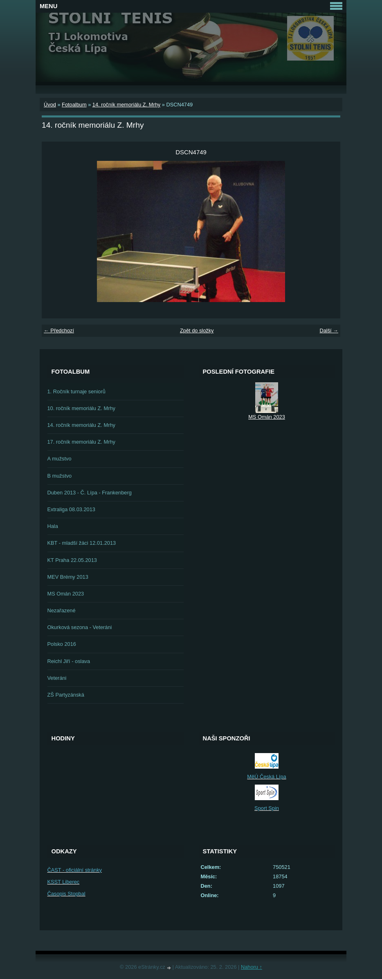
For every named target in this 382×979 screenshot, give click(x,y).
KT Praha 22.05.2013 (72, 560)
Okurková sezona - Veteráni (79, 627)
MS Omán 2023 (65, 594)
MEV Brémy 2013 (67, 577)
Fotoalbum (74, 105)
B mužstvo (59, 476)
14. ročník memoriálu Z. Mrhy (126, 105)
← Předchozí (59, 330)
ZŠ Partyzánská (65, 695)
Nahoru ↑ (251, 967)
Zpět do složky (197, 330)
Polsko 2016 (61, 644)
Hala (52, 526)
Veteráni (57, 678)
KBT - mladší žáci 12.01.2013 (81, 543)
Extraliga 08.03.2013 (71, 509)
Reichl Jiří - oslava (68, 661)
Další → (328, 330)
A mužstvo (59, 459)
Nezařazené (61, 610)
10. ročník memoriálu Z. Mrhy (81, 408)
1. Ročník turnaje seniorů (76, 391)
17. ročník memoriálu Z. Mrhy (81, 442)
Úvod (50, 105)
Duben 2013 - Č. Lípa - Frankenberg (89, 493)
